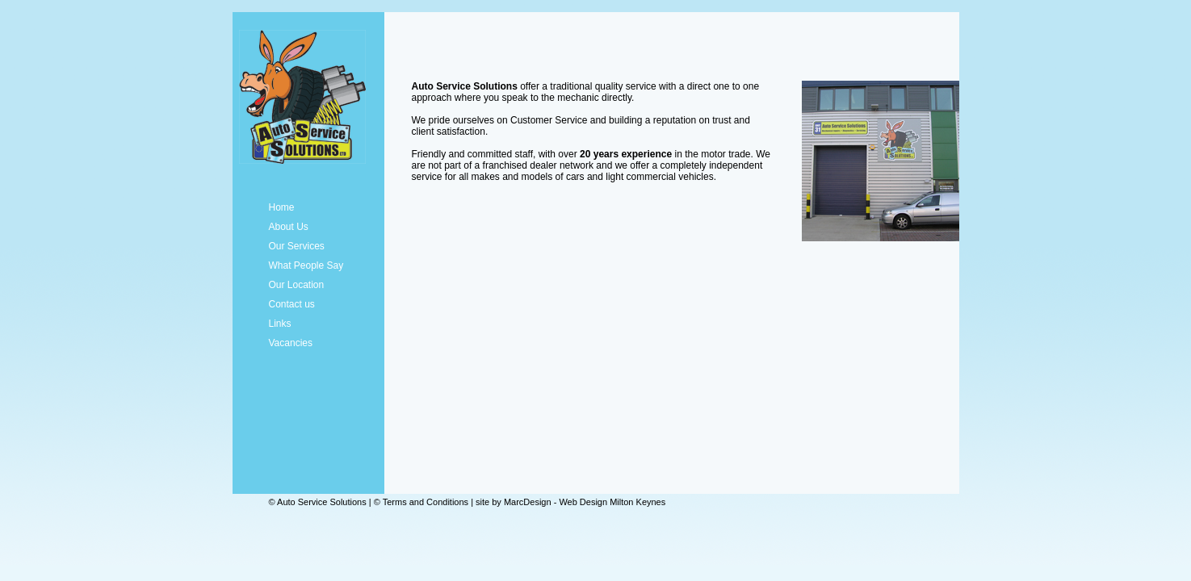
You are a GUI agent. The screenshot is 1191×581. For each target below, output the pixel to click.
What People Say (306, 265)
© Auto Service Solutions (318, 502)
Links (280, 323)
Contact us (292, 304)
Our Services (297, 246)
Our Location (297, 284)
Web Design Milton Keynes (612, 502)
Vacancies (290, 343)
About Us (288, 226)
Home (282, 207)
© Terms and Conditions (421, 502)
